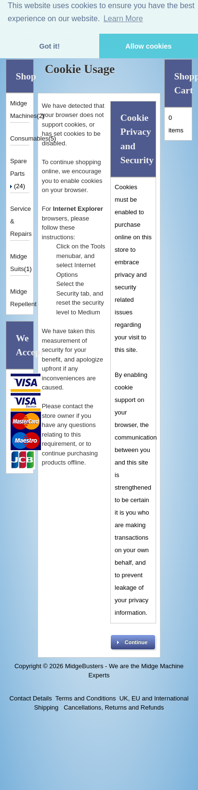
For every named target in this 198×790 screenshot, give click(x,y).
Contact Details (31, 698)
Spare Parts (18, 172)
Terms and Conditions (85, 698)
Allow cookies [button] (148, 46)
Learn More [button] (123, 18)
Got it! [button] (50, 46)
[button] (133, 642)
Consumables (29, 138)
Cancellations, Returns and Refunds (113, 707)
